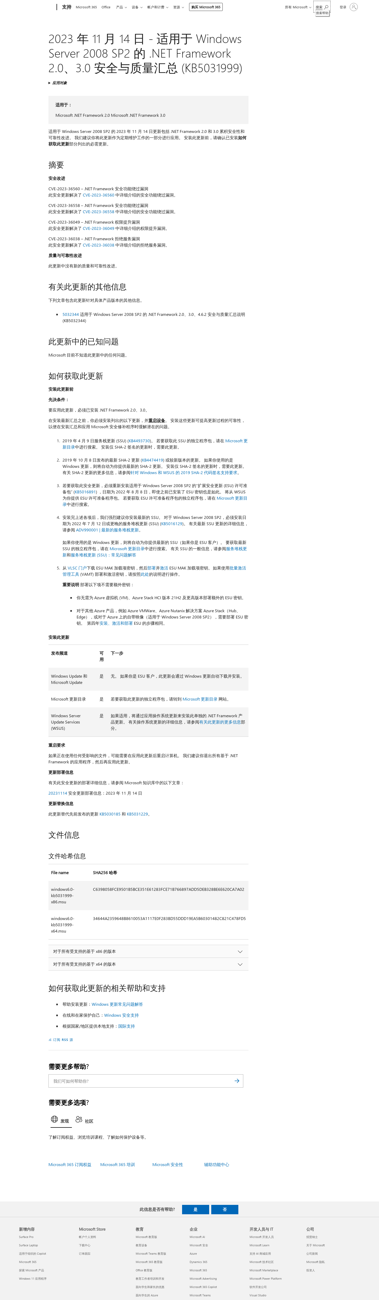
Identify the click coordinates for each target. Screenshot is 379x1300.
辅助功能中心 (216, 1164)
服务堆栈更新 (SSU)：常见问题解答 (103, 554)
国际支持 (126, 1026)
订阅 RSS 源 (63, 1039)
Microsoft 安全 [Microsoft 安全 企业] (199, 1245)
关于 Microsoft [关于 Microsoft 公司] (315, 1245)
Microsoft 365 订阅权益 (69, 1164)
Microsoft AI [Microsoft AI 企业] (197, 1237)
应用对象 (59, 82)
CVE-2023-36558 (98, 211)
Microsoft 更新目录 (127, 548)
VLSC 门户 (77, 568)
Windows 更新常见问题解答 (117, 1004)
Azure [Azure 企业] (193, 1253)
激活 (164, 568)
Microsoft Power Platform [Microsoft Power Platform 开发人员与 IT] (266, 1278)
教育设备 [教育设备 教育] (141, 1245)
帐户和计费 (160, 7)
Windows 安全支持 (121, 1015)
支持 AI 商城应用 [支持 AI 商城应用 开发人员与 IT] (260, 1253)
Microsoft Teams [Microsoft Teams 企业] (200, 1295)
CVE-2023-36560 (98, 195)
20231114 (57, 793)
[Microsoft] (37, 7)
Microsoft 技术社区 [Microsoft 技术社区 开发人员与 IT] (262, 1262)
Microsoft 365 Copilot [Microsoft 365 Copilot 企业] (203, 1287)
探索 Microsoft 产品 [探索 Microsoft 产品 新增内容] (31, 1270)
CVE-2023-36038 (98, 245)
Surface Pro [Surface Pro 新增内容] (26, 1237)
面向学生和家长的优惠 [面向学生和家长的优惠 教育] (150, 1287)
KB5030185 (110, 814)
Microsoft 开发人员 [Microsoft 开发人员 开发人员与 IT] (262, 1237)
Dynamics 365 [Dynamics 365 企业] (198, 1262)
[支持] (66, 7)
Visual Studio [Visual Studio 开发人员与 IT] (258, 1295)
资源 (181, 7)
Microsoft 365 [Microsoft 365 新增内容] (27, 1262)
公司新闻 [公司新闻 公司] (312, 1253)
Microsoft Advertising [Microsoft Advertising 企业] (203, 1278)
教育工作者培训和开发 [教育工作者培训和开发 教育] (150, 1278)
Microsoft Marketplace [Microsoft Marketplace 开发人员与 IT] (264, 1270)
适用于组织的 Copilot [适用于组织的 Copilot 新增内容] (32, 1253)
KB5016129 (171, 523)
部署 (151, 568)
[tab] (61, 1121)
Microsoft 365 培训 (117, 1164)
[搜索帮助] (322, 7)
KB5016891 (85, 491)
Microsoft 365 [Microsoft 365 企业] (198, 1270)
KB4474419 (152, 460)
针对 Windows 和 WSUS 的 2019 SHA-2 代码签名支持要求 (184, 472)
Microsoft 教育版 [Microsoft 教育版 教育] (146, 1237)
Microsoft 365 (86, 7)
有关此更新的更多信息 (220, 722)
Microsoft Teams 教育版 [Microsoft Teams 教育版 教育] (151, 1253)
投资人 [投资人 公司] (310, 1270)
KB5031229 (137, 814)
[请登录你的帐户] (348, 7)
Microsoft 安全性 (167, 1164)
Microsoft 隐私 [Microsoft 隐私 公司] (315, 1262)
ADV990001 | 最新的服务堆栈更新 (107, 529)
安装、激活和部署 (116, 623)
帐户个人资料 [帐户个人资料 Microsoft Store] (87, 1237)
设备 (138, 7)
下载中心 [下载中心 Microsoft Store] (84, 1245)
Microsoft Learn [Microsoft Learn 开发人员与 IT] (259, 1245)
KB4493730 (139, 440)
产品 (121, 7)
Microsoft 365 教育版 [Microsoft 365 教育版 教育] (149, 1262)
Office (107, 7)
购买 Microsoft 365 (211, 7)
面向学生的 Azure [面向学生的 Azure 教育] (147, 1295)
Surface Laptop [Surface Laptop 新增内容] (28, 1245)
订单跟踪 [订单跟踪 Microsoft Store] (84, 1253)
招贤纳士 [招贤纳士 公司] (312, 1237)
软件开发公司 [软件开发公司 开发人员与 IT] (258, 1287)
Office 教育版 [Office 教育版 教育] (144, 1270)
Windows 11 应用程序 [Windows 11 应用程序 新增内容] (33, 1278)
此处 (145, 574)
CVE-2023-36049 (98, 228)
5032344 (71, 314)
